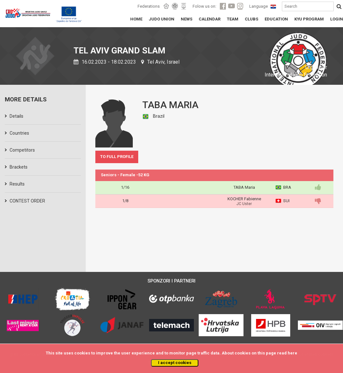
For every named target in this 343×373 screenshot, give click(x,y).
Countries (19, 133)
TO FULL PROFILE (116, 156)
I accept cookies (174, 362)
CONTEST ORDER (27, 200)
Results (17, 184)
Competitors (22, 150)
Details (16, 116)
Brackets (19, 167)
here (292, 353)
